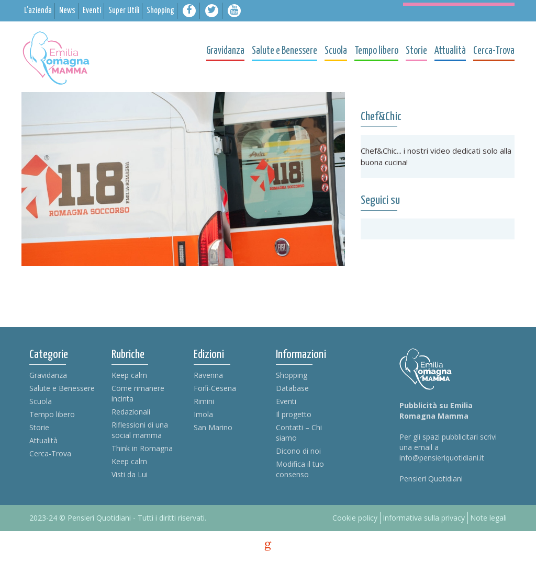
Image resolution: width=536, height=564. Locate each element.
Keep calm (129, 375)
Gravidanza (48, 375)
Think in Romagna (142, 448)
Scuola (40, 401)
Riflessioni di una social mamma (139, 430)
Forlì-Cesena (215, 388)
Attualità (43, 440)
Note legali (488, 518)
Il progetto (293, 414)
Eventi (286, 401)
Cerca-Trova (50, 453)
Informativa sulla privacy (424, 518)
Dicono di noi (298, 451)
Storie (39, 427)
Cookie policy (354, 518)
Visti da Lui (129, 474)
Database (292, 388)
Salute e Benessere (62, 388)
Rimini (204, 401)
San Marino (213, 427)
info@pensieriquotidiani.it (441, 458)
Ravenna (208, 375)
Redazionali (130, 412)
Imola (203, 414)
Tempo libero (52, 414)
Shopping (291, 375)
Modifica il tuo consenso (300, 469)
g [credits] (268, 546)
